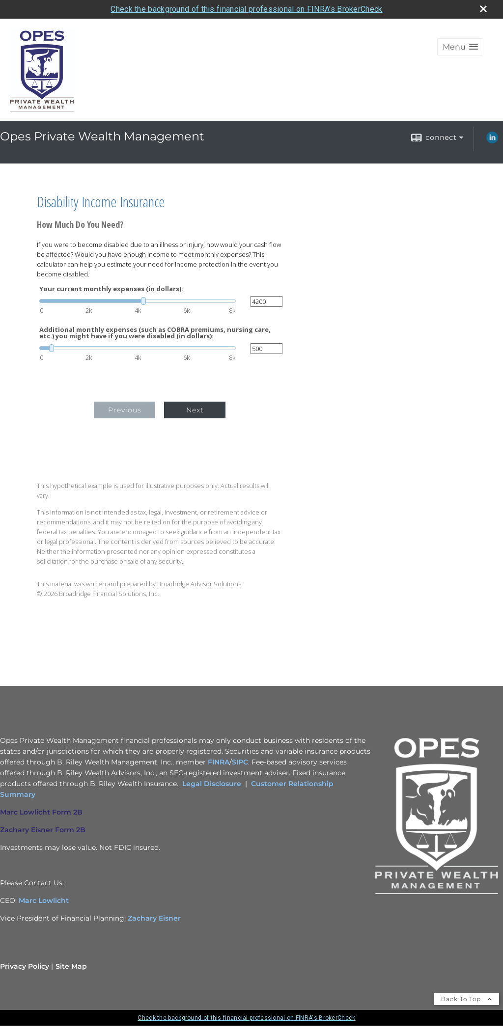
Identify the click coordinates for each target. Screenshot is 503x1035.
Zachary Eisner (154, 918)
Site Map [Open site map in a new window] (71, 966)
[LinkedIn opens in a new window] (492, 140)
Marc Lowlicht (44, 900)
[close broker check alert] (483, 9)
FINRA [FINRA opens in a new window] (218, 762)
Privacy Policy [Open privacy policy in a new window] (24, 966)
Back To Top (466, 999)
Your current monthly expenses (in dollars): (111, 289)
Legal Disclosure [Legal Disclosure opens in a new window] (211, 783)
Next (195, 410)
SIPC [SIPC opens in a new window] (240, 762)
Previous (124, 410)
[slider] (137, 301)
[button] (460, 46)
